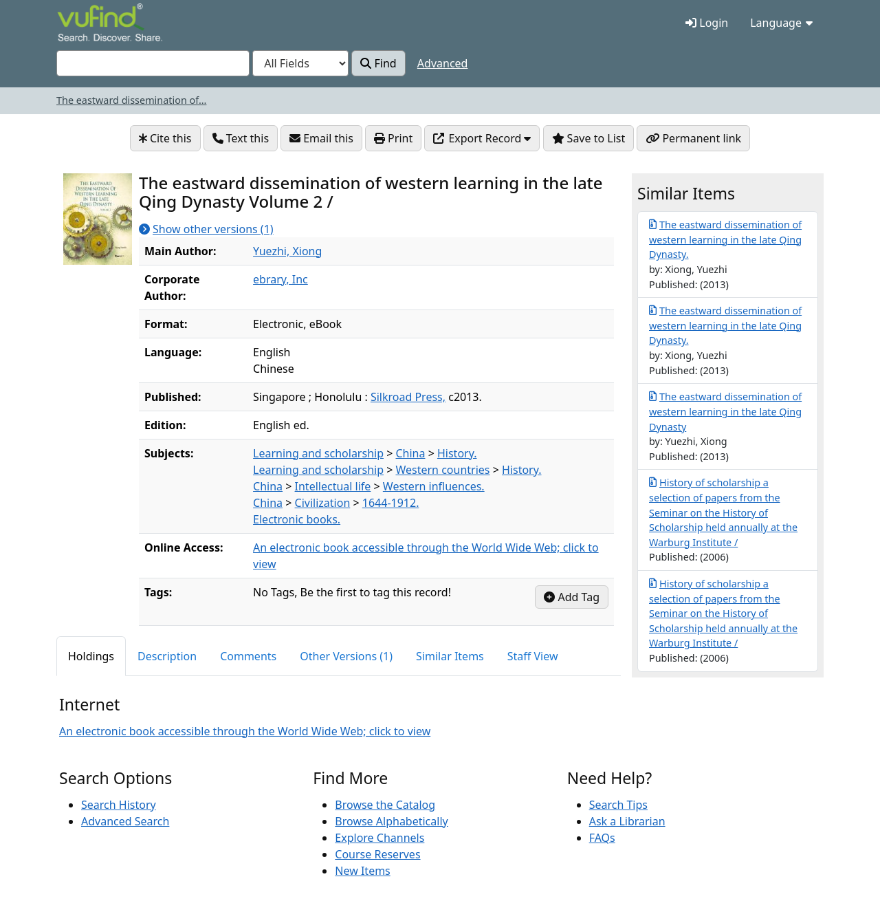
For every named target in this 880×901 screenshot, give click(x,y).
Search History (118, 804)
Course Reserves (377, 854)
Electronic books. (296, 519)
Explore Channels (379, 837)
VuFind (81, 23)
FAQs (602, 837)
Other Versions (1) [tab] (346, 656)
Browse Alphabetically (391, 821)
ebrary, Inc (280, 279)
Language (781, 22)
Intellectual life (333, 486)
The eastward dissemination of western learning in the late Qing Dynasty (725, 411)
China (410, 453)
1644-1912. (390, 502)
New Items (362, 870)
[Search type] (300, 63)
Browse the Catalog (385, 804)
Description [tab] (167, 656)
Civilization (323, 502)
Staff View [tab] (532, 656)
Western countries (442, 469)
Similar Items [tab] (450, 656)
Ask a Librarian (627, 821)
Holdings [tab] (91, 656)
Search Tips (618, 804)
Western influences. (434, 486)
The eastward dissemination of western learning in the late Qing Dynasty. (725, 239)
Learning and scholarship (318, 453)
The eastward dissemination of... (131, 100)
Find (378, 63)
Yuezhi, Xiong (287, 251)
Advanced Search (125, 821)
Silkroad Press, (408, 396)
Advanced (442, 63)
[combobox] (153, 63)
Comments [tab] (248, 656)
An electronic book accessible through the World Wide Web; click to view (244, 730)
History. (457, 453)
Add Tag (572, 597)
